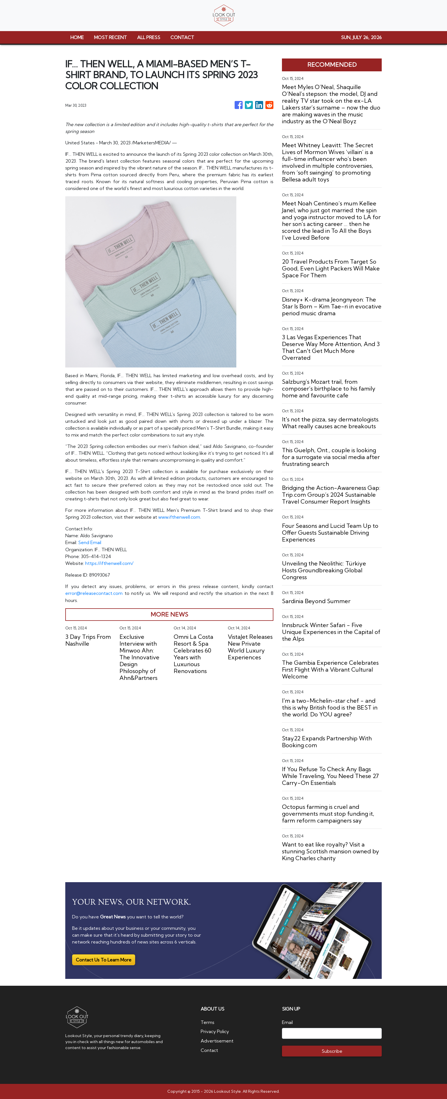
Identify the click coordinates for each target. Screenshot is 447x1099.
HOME (77, 37)
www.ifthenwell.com (179, 517)
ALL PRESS (148, 37)
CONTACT (182, 37)
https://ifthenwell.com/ (109, 562)
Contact (209, 1049)
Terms (207, 1022)
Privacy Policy (215, 1031)
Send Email (89, 542)
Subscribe (332, 1051)
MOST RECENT (110, 37)
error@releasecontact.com (94, 592)
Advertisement (217, 1040)
